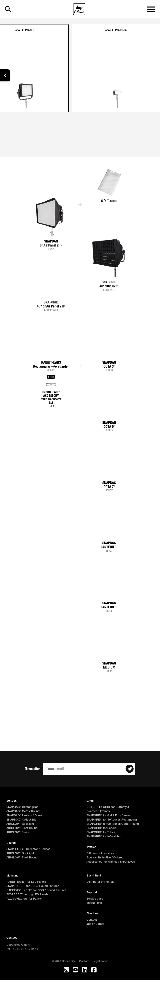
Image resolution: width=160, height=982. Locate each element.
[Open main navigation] (151, 9)
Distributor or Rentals (100, 882)
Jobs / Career (95, 924)
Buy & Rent (94, 875)
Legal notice (101, 961)
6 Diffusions (109, 201)
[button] (5, 75)
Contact (92, 920)
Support (92, 892)
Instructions (94, 903)
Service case (95, 899)
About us (92, 913)
